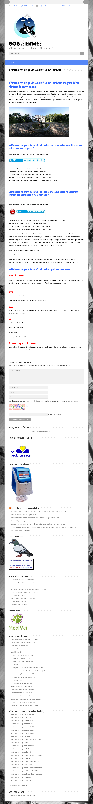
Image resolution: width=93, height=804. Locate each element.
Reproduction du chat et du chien (22, 689)
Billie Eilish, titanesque (18, 524)
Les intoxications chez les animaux (23, 589)
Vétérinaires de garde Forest (21, 755)
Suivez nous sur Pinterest (18, 789)
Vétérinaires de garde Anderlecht (22, 730)
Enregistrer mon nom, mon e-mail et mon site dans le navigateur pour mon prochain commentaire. (46, 404)
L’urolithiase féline (17, 655)
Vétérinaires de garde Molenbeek (22, 736)
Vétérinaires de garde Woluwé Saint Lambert (26, 771)
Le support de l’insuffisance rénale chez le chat (27, 670)
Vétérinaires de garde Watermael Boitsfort (25, 764)
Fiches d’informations (18, 604)
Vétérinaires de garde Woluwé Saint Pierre (25, 774)
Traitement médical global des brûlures (24, 708)
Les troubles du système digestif (22, 686)
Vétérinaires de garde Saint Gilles (22, 783)
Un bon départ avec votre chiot (21, 696)
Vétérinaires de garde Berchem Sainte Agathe (27, 742)
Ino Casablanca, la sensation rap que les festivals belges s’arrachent (35, 521)
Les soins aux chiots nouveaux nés (23, 680)
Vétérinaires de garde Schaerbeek (23, 717)
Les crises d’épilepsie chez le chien (23, 677)
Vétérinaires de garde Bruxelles (22, 723)
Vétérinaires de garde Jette (20, 739)
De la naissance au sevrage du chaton (24, 642)
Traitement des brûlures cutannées (23, 705)
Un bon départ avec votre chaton (22, 692)
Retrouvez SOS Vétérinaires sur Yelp (22, 798)
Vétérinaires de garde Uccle (20, 761)
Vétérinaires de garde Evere (20, 745)
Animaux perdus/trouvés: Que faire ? (23, 601)
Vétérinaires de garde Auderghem (22, 767)
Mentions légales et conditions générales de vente (28, 592)
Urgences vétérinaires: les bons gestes (24, 699)
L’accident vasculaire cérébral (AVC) (23, 645)
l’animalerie (42, 301)
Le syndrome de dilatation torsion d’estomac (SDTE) (29, 674)
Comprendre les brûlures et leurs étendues (26, 702)
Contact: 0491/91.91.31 (19, 608)
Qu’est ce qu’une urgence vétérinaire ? (24, 595)
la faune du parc (62, 310)
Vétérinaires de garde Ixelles (21, 752)
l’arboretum (25, 296)
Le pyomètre (15, 667)
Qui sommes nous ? (18, 598)
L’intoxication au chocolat (19, 652)
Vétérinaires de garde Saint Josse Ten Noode (26, 758)
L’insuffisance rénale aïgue (20, 649)
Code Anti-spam (54, 417)
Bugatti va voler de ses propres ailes (23, 517)
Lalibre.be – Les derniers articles (25, 511)
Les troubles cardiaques (19, 683)
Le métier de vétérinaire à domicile (23, 586)
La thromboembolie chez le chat (22, 664)
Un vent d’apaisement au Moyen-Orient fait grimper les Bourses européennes (38, 527)
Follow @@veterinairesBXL (41, 434)
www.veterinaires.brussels (18, 255)
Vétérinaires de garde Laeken (21, 720)
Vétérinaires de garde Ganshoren (22, 749)
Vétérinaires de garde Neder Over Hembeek (26, 777)
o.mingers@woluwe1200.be (18, 337)
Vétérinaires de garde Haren (21, 780)
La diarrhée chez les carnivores (22, 658)
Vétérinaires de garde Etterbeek (22, 727)
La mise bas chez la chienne (21, 661)
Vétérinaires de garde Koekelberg (22, 733)
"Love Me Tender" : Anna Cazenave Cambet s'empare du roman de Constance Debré (40, 514)
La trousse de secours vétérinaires (23, 582)
